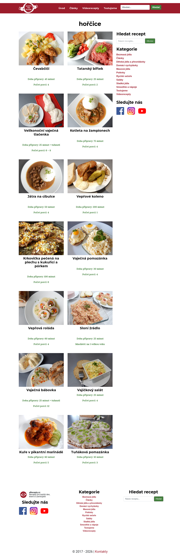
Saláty (119, 80)
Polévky (120, 72)
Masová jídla (123, 69)
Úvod (62, 8)
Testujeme (110, 8)
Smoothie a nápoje (126, 87)
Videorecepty (90, 8)
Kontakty (101, 551)
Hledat (156, 7)
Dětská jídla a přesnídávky (130, 61)
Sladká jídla (122, 83)
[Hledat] (135, 7)
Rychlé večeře (124, 76)
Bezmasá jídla (124, 54)
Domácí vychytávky (127, 65)
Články (74, 8)
